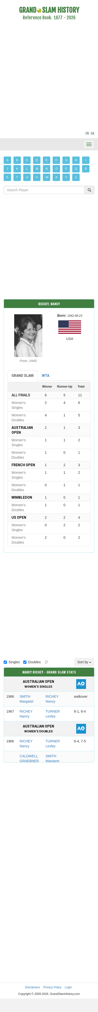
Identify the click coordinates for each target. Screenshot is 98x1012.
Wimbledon (22, 497)
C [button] (27, 160)
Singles (12, 662)
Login (68, 987)
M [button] (37, 168)
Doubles (32, 662)
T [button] (17, 177)
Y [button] (66, 177)
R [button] (86, 168)
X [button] (56, 177)
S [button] (7, 177)
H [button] (76, 160)
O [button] (56, 168)
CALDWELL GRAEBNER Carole (29, 761)
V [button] (37, 177)
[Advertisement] (46, 76)
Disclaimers (32, 987)
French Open (23, 465)
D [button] (37, 160)
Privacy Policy (52, 987)
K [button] (17, 168)
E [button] (47, 160)
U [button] (27, 177)
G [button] (66, 160)
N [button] (47, 168)
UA (92, 133)
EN (87, 133)
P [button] (66, 168)
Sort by (84, 662)
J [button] (7, 168)
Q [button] (76, 168)
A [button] (7, 160)
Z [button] (76, 177)
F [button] (56, 160)
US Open (19, 517)
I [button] (85, 160)
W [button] (47, 177)
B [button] (17, 160)
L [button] (27, 168)
